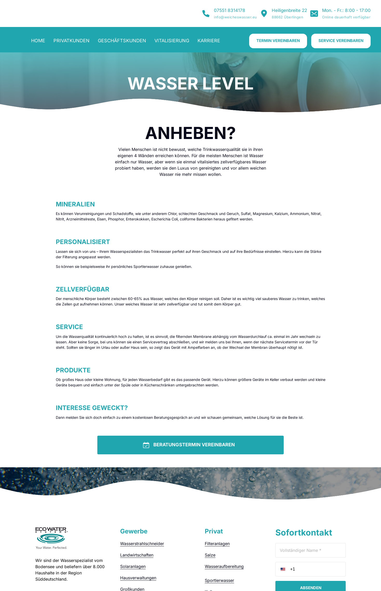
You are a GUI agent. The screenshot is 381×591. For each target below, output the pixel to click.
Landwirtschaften (136, 509)
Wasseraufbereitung (224, 521)
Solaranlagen (133, 521)
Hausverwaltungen (138, 532)
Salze (210, 509)
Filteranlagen (217, 498)
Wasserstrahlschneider (142, 498)
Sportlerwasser (219, 535)
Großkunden (132, 543)
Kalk (209, 546)
